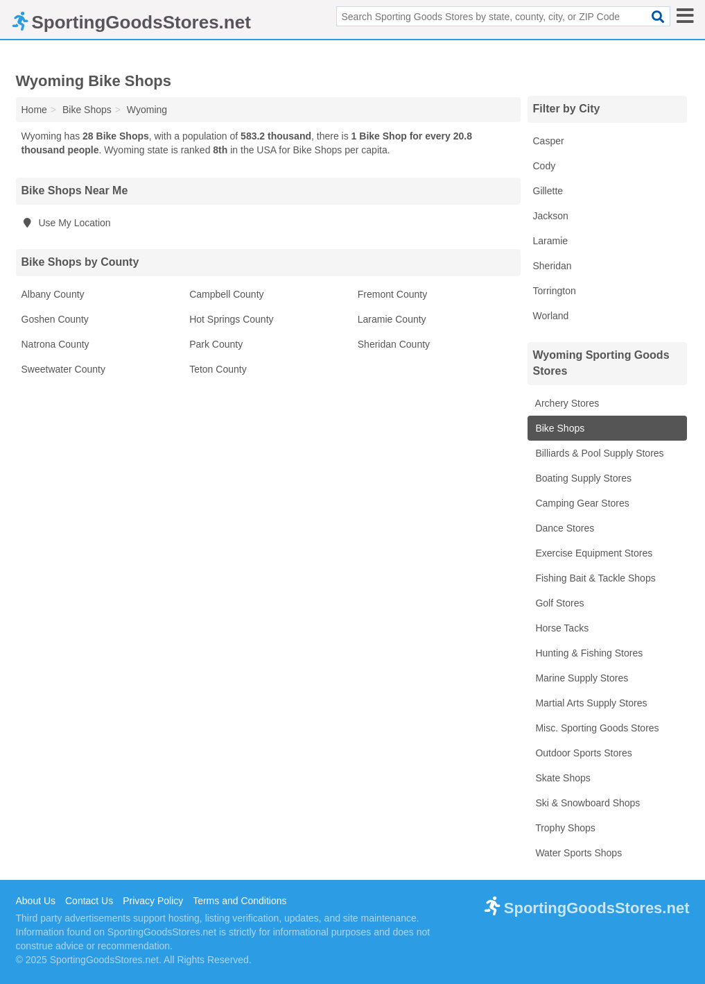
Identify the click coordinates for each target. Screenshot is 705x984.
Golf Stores (558, 603)
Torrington (554, 290)
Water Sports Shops (578, 852)
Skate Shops (562, 777)
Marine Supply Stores (581, 678)
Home (34, 109)
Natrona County (55, 344)
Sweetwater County (63, 369)
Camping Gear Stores (581, 503)
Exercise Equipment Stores (593, 553)
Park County (216, 344)
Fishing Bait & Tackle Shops (594, 578)
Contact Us (89, 900)
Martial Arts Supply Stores (590, 703)
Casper (548, 140)
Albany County (53, 294)
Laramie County (392, 319)
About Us (36, 900)
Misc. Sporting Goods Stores (596, 727)
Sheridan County (394, 344)
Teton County (218, 369)
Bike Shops (559, 428)
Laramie (550, 240)
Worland (551, 315)
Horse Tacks (561, 628)
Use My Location (66, 222)
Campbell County (226, 294)
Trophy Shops (564, 827)
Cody (544, 165)
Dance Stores (564, 528)
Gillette (548, 190)
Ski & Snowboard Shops (587, 802)
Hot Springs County (231, 319)
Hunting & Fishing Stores (588, 653)
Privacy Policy (153, 900)
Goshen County (55, 319)
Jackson (550, 215)
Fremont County (392, 294)
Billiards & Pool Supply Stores (598, 453)
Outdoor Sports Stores (582, 752)
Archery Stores (566, 403)
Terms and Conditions (239, 900)
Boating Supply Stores (582, 478)
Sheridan (552, 265)
